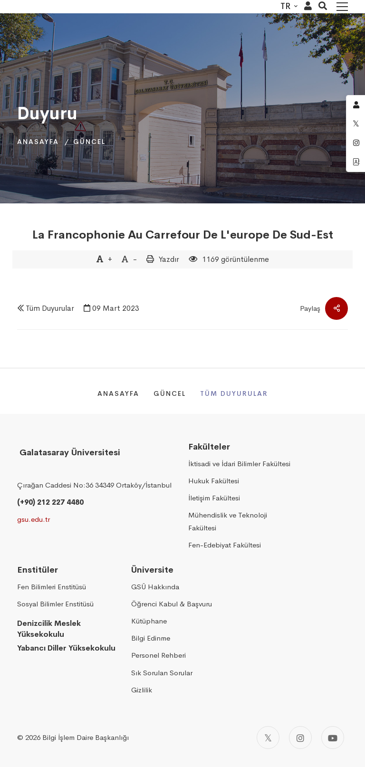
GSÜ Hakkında (155, 586)
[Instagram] (300, 737)
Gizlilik (141, 689)
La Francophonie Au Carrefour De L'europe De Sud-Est (182, 235)
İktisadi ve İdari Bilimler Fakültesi (239, 463)
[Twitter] (268, 737)
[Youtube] (332, 737)
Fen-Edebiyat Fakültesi (224, 544)
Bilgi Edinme (150, 637)
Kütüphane (149, 620)
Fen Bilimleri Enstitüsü (51, 586)
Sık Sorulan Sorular (161, 672)
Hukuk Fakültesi (213, 480)
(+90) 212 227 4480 (50, 502)
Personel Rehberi (158, 655)
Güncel (89, 141)
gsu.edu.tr (33, 519)
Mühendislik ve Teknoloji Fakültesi (227, 521)
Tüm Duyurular (50, 308)
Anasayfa (38, 141)
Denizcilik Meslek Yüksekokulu (49, 628)
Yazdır (169, 259)
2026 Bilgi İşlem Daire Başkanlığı (77, 737)
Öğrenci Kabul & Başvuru (171, 603)
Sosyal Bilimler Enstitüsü (55, 603)
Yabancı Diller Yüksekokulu (66, 648)
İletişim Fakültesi (214, 497)
